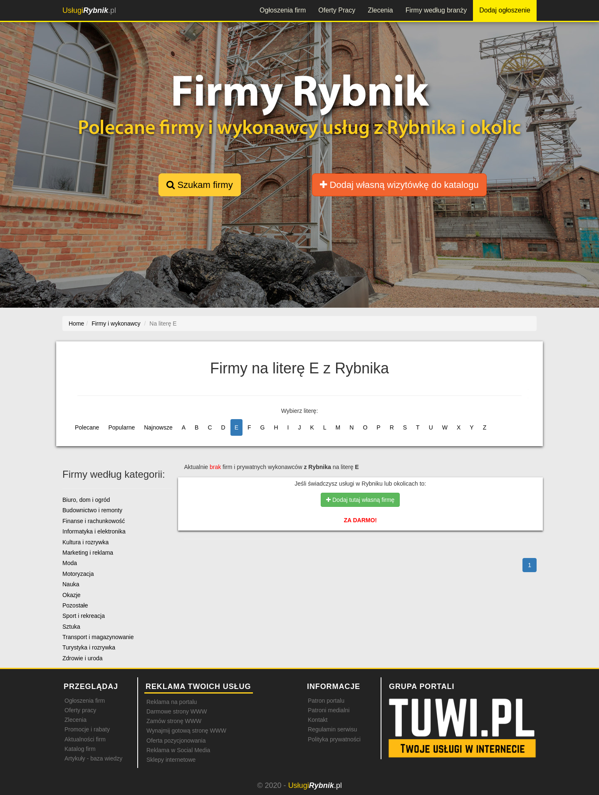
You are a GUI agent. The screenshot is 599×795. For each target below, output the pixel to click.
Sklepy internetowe (171, 759)
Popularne (121, 427)
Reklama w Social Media (178, 750)
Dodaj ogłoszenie (504, 10)
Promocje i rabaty (87, 729)
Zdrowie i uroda (82, 658)
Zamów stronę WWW (173, 721)
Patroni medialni (328, 710)
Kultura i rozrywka (85, 542)
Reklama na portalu (171, 702)
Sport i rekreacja (83, 615)
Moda (69, 563)
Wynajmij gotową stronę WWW (186, 730)
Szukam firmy (199, 185)
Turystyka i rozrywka (88, 647)
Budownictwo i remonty (92, 510)
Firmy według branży (436, 10)
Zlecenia (380, 10)
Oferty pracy (80, 710)
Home (76, 323)
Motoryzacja (78, 573)
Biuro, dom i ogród (86, 499)
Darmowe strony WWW (176, 711)
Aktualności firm (85, 739)
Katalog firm (80, 749)
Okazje (71, 595)
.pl (89, 10)
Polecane (87, 427)
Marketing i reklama (87, 552)
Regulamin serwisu (332, 729)
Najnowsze (158, 427)
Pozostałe (75, 605)
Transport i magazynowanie (98, 637)
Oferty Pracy (336, 10)
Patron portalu (326, 700)
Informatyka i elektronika (94, 531)
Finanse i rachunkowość (93, 521)
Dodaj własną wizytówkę (399, 185)
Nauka (70, 584)
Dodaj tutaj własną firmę (360, 499)
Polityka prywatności (334, 739)
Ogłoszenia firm (283, 10)
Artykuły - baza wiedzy (93, 758)
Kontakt (317, 719)
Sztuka (71, 626)
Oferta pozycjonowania (175, 740)
